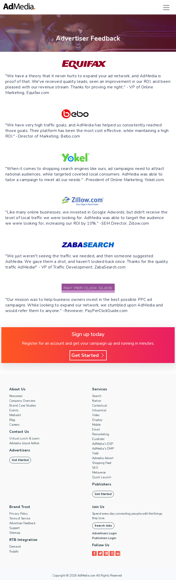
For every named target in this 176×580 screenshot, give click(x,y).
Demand (15, 547)
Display (97, 420)
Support (14, 528)
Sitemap (14, 533)
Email (96, 430)
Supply (14, 551)
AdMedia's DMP (103, 449)
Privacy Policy (18, 514)
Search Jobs (103, 526)
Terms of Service (19, 519)
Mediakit (15, 415)
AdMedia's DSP (102, 444)
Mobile (96, 425)
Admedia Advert (102, 458)
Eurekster (98, 439)
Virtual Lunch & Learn (24, 439)
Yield (95, 453)
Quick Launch (101, 477)
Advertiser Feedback (22, 523)
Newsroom (16, 396)
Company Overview (22, 401)
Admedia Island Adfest (24, 443)
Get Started (88, 355)
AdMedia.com (86, 576)
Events (13, 410)
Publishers (101, 484)
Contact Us (19, 431)
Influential (99, 410)
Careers (14, 425)
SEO (95, 468)
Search (96, 396)
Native (96, 401)
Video (95, 415)
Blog (12, 420)
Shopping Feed (101, 463)
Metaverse (99, 473)
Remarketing (100, 434)
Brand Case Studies (22, 406)
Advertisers (19, 450)
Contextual (99, 406)
